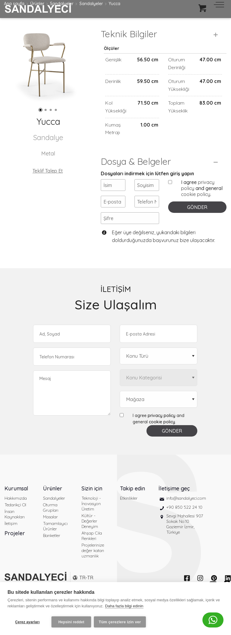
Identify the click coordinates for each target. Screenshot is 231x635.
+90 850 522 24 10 (184, 520)
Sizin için (92, 501)
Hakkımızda (16, 511)
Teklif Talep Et (47, 171)
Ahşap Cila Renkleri (92, 548)
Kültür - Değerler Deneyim (90, 534)
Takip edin (132, 501)
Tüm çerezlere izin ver (121, 622)
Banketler (51, 548)
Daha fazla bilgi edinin (124, 607)
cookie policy (195, 207)
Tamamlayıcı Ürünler (55, 538)
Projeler (15, 545)
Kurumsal (16, 501)
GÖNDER (197, 220)
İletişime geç (174, 501)
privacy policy (161, 428)
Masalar (50, 529)
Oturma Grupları (50, 520)
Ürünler (52, 501)
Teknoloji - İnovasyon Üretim (91, 516)
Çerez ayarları (27, 622)
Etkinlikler (128, 511)
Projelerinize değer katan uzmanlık (93, 563)
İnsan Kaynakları (15, 526)
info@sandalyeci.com (186, 511)
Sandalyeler (54, 511)
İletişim (11, 536)
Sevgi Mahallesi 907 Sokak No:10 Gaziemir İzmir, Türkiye (184, 537)
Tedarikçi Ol (15, 517)
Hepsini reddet (71, 622)
